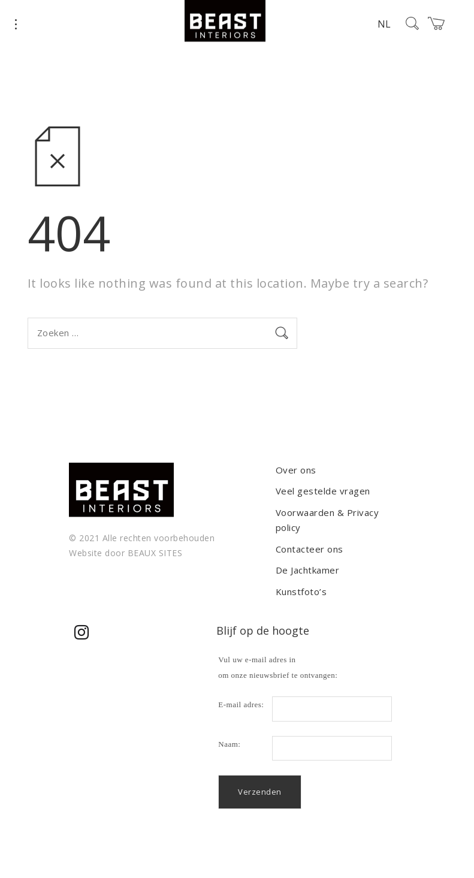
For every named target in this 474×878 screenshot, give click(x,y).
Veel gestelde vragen (323, 491)
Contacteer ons (309, 549)
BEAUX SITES (155, 553)
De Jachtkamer (308, 570)
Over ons (296, 470)
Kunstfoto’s (301, 592)
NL (384, 24)
